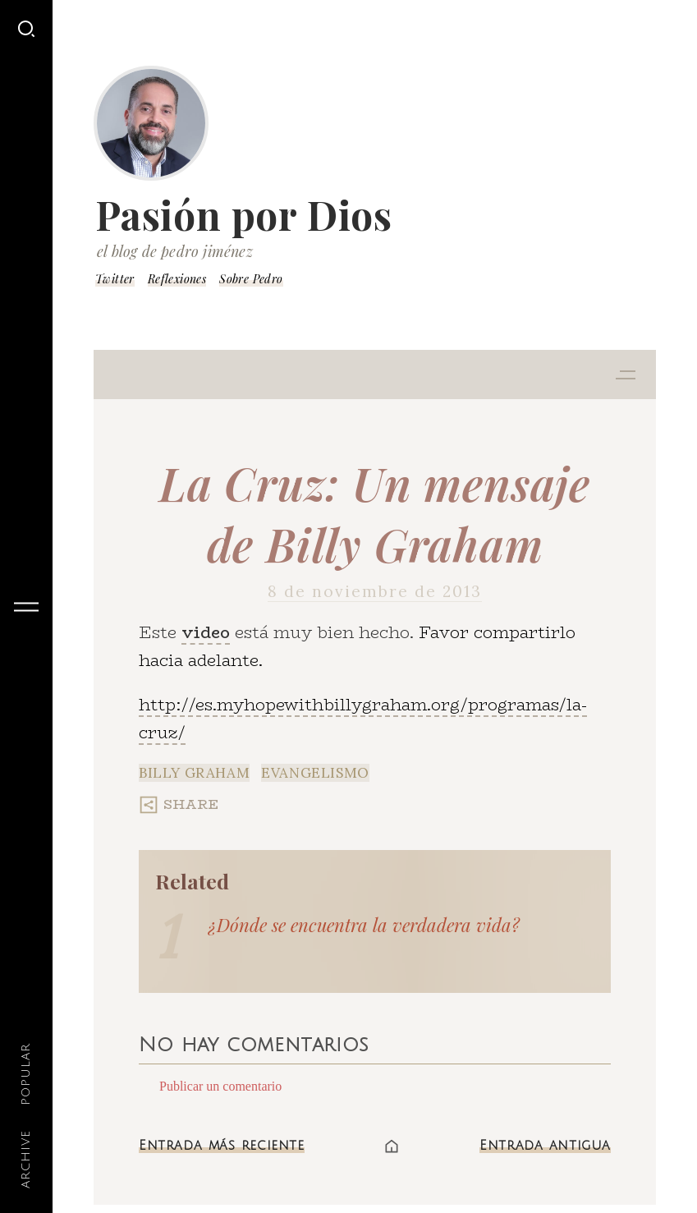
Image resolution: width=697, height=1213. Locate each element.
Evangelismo (315, 773)
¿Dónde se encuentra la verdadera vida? (364, 924)
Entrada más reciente (222, 1145)
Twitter (115, 279)
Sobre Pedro (250, 279)
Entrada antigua (545, 1145)
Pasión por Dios (243, 214)
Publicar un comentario (220, 1086)
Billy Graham (194, 773)
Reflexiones (177, 279)
